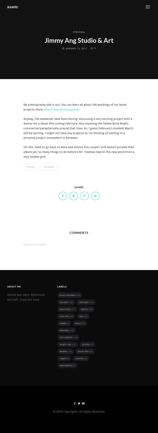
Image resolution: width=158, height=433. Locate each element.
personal (79, 32)
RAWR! (12, 7)
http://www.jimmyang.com (61, 109)
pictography (49, 167)
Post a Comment (34, 244)
